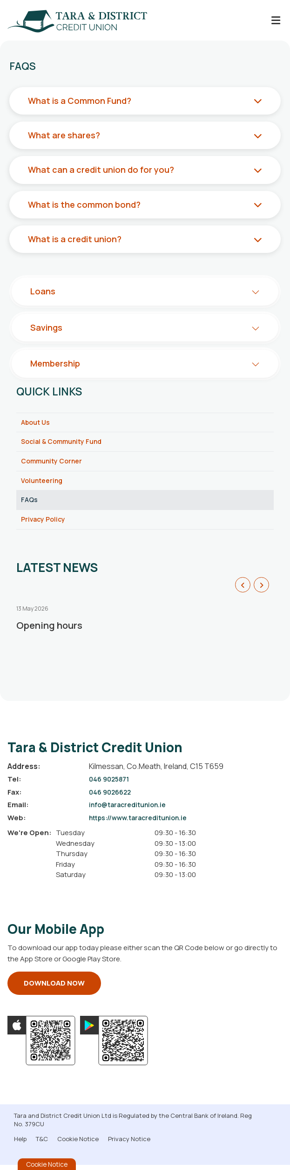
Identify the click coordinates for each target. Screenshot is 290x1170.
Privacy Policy (44, 524)
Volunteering (43, 483)
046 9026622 (112, 797)
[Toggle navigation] (276, 20)
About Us (37, 423)
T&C (42, 1144)
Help (20, 1144)
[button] (242, 590)
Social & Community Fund (64, 443)
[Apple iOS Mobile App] (41, 1045)
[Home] (70, 20)
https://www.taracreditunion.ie (141, 823)
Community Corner (54, 463)
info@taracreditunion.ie (130, 810)
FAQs (30, 504)
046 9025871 (111, 784)
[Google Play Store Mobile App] (114, 1045)
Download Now (54, 988)
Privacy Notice (129, 1144)
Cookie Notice (78, 1144)
